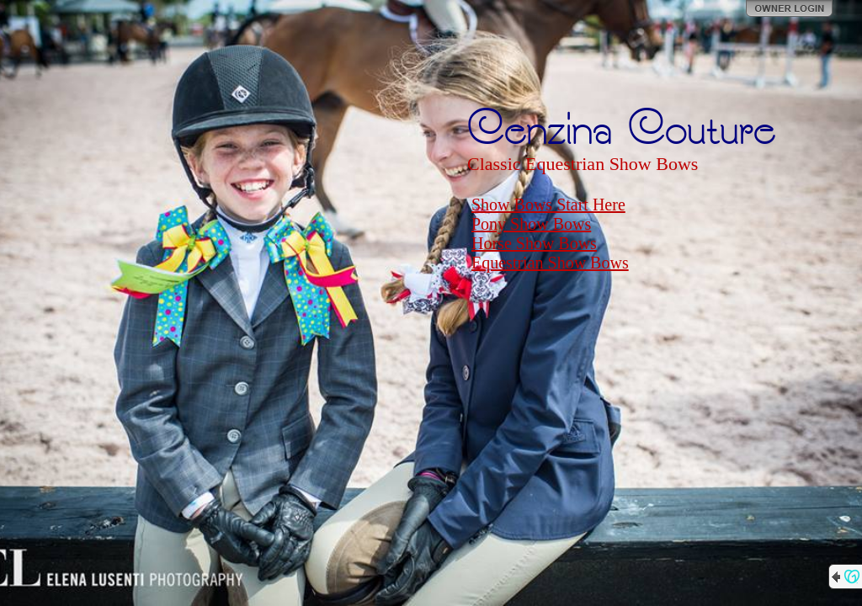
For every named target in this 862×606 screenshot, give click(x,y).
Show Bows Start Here (548, 204)
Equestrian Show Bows (550, 262)
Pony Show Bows (531, 224)
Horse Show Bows (534, 243)
